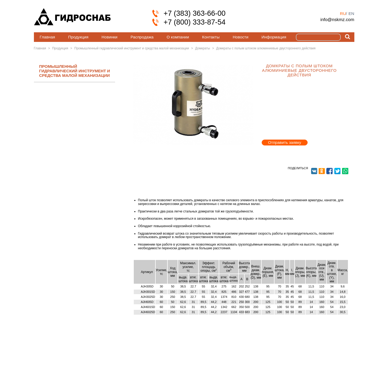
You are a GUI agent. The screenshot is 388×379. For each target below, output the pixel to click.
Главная (47, 37)
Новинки (109, 37)
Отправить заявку (284, 142)
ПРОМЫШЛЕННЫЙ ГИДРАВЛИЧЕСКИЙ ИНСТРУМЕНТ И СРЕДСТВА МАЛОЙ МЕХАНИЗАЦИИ (74, 71)
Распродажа (142, 37)
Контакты (211, 37)
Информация (273, 37)
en (351, 13)
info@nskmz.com (337, 19)
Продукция (78, 37)
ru (343, 13)
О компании (178, 37)
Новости (240, 37)
